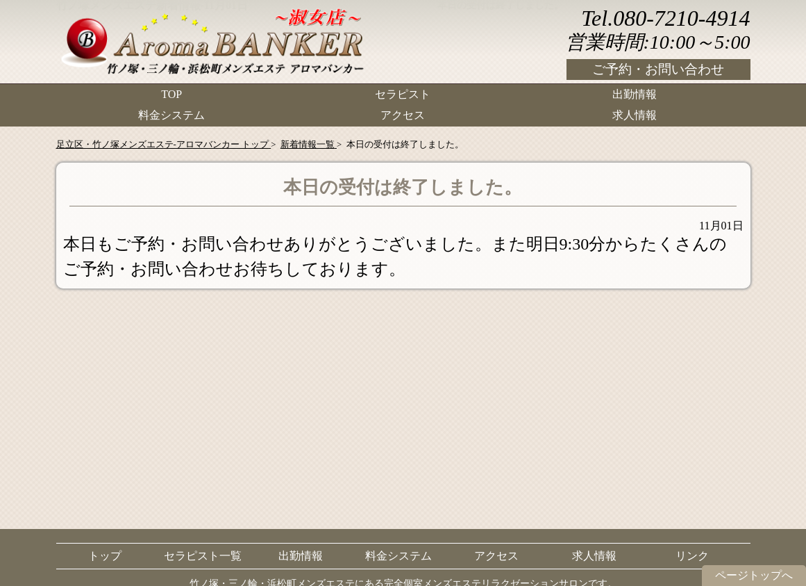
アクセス (402, 115)
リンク (692, 556)
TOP (171, 94)
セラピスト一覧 (203, 556)
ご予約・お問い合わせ (658, 69)
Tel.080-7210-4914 (665, 18)
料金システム (171, 115)
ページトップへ (754, 575)
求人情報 (634, 115)
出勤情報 (634, 94)
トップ (104, 556)
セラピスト (402, 94)
